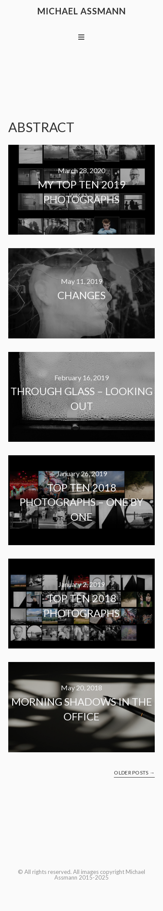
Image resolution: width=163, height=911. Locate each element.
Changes (81, 295)
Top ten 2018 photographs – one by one (81, 502)
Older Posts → (134, 773)
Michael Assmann (81, 11)
